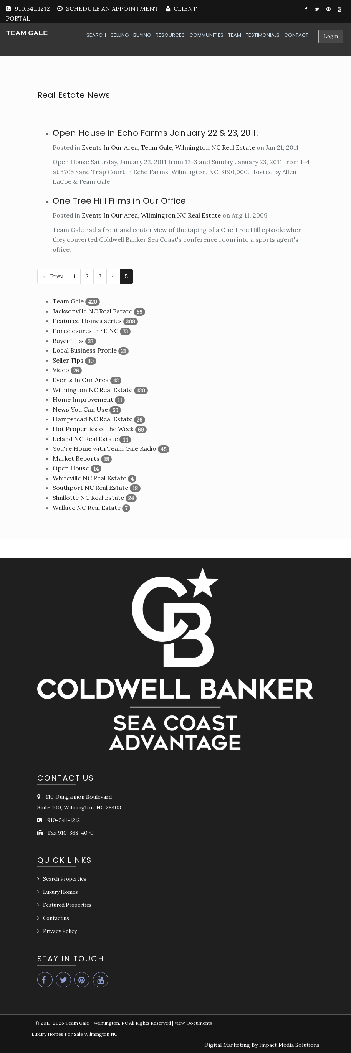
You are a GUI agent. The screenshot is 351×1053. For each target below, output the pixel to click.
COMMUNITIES (206, 35)
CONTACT (296, 35)
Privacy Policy (60, 931)
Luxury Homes (60, 892)
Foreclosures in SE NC (85, 331)
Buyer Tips (68, 340)
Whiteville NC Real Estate (89, 478)
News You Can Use (80, 409)
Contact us (56, 918)
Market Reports (76, 458)
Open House (71, 468)
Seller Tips (68, 360)
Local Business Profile (85, 350)
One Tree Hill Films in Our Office (119, 201)
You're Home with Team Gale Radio (104, 448)
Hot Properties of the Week (93, 429)
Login (331, 36)
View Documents (193, 1023)
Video (61, 370)
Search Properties (64, 879)
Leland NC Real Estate (85, 439)
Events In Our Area (110, 147)
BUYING (142, 35)
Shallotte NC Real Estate (88, 497)
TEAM (234, 35)
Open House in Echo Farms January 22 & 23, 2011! (155, 133)
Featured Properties (67, 905)
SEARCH (96, 35)
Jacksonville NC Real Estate (92, 311)
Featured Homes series (87, 321)
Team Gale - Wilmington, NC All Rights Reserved (118, 1023)
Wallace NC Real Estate (87, 507)
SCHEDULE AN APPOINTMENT (112, 8)
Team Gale (156, 147)
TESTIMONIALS (263, 35)
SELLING (120, 35)
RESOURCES (170, 35)
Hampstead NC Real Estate (92, 419)
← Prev (52, 276)
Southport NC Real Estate (90, 487)
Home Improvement (83, 399)
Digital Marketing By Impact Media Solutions (262, 1044)
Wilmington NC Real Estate (215, 147)
